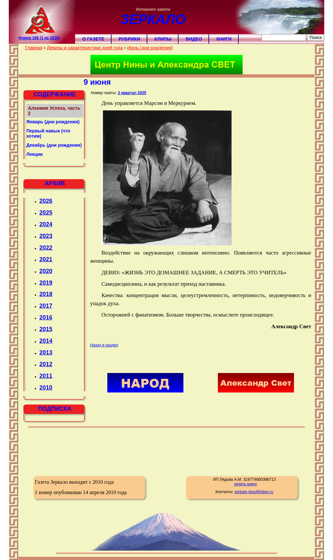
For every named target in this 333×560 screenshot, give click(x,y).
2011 (45, 376)
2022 (45, 247)
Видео (194, 39)
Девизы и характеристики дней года (85, 47)
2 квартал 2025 (132, 93)
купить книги (245, 484)
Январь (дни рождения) (53, 121)
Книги (224, 39)
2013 (45, 352)
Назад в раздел (104, 345)
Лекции (34, 154)
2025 (45, 212)
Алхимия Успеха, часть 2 (54, 111)
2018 (45, 294)
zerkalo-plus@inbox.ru (253, 492)
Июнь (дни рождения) (150, 47)
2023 (45, 236)
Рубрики (129, 39)
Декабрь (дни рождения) (54, 145)
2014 (45, 341)
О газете (93, 39)
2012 (45, 364)
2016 (45, 317)
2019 (45, 283)
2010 (45, 387)
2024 (45, 224)
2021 (45, 259)
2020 (45, 271)
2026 (45, 201)
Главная (33, 47)
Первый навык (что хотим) (48, 133)
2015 (45, 329)
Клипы (162, 39)
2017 (45, 306)
